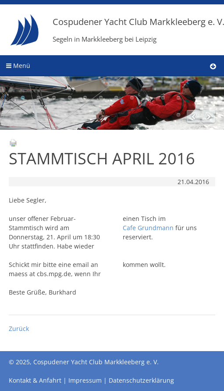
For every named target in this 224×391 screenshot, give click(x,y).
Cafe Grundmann (148, 228)
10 (163, 98)
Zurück (19, 328)
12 (178, 115)
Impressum (85, 380)
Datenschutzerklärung (141, 380)
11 (178, 98)
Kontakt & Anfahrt (35, 380)
